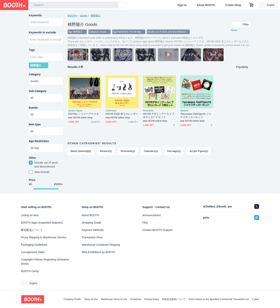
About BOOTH (206, 5)
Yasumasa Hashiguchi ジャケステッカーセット (195, 115)
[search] (114, 5)
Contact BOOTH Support (157, 230)
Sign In (182, 5)
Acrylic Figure (75, 110)
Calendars (111, 110)
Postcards (148, 110)
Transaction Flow (92, 237)
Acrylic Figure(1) (199, 151)
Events (33, 107)
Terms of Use (91, 299)
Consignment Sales (33, 252)
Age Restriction (39, 141)
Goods (83, 15)
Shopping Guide (91, 222)
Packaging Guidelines (34, 244)
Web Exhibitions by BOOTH (98, 252)
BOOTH (72, 15)
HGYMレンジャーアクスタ (83, 113)
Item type (35, 124)
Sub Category (37, 91)
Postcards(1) (128, 151)
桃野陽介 (96, 15)
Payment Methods (93, 230)
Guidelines (135, 299)
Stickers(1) (106, 151)
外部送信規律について (173, 299)
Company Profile (72, 299)
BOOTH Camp (30, 271)
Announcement (151, 215)
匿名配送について (32, 230)
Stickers (184, 110)
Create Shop (233, 5)
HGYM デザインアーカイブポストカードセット (158, 115)
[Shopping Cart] (251, 5)
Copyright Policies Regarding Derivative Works (45, 261)
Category (35, 74)
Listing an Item (30, 215)
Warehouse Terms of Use (114, 299)
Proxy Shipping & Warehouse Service (43, 237)
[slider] (31, 188)
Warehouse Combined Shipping (101, 244)
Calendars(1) (151, 151)
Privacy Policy (151, 299)
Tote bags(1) (173, 151)
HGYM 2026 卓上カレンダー (122, 113)
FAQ (145, 222)
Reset (234, 30)
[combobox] (74, 5)
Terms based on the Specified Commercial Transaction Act (218, 299)
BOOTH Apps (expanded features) (42, 222)
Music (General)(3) (81, 151)
